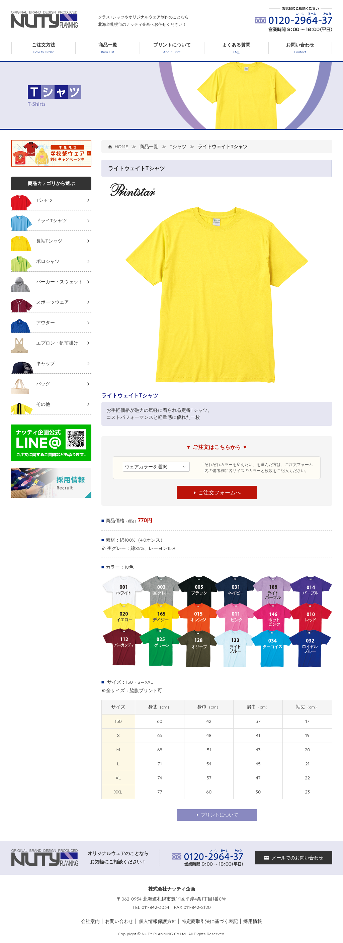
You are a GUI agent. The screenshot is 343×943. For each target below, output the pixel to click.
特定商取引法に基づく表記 (210, 921)
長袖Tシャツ (49, 241)
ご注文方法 (43, 48)
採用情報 (252, 921)
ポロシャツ (48, 261)
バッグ (43, 384)
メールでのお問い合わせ (293, 858)
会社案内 (90, 921)
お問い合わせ (300, 48)
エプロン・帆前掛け (57, 343)
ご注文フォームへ (216, 492)
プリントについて (172, 48)
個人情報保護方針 (157, 921)
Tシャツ (178, 147)
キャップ (45, 363)
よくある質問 (236, 48)
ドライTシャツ (51, 220)
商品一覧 (108, 48)
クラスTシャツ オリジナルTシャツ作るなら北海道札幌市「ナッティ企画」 (44, 19)
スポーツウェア (52, 302)
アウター (45, 322)
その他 (43, 404)
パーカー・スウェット (59, 282)
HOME (121, 147)
